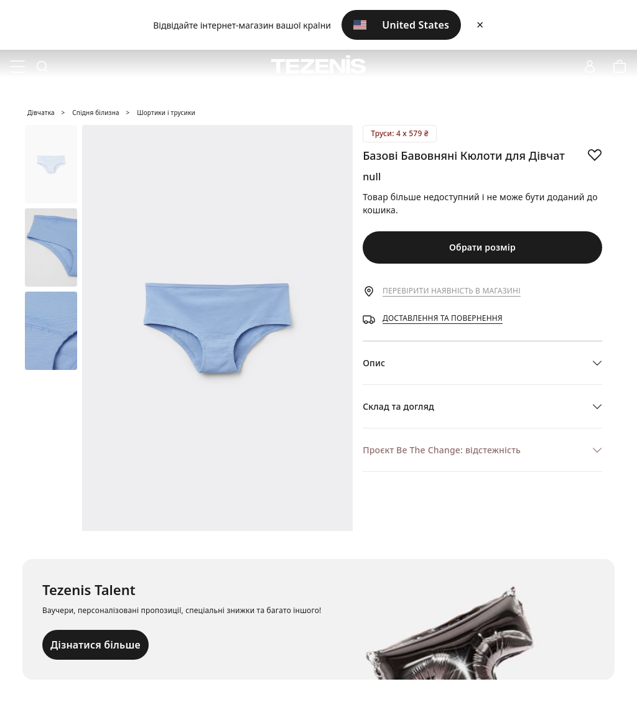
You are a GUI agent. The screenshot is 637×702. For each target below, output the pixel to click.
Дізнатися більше (95, 645)
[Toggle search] (42, 67)
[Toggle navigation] (17, 67)
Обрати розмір (482, 247)
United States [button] (401, 25)
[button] (482, 362)
